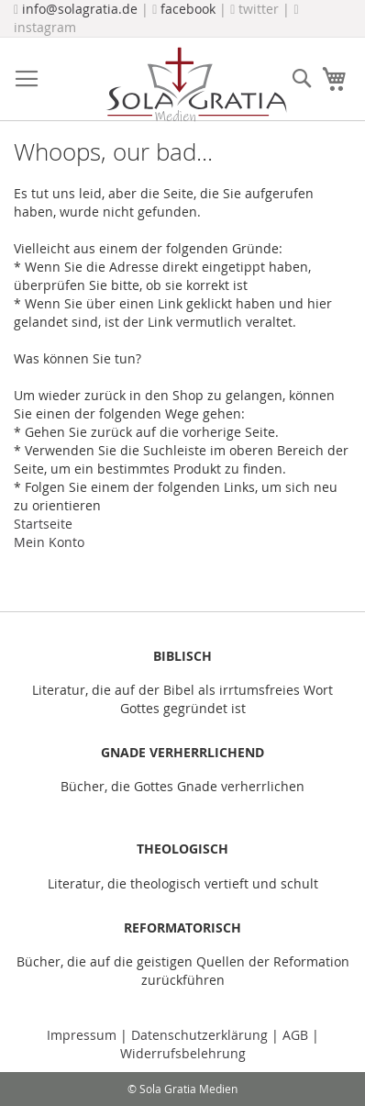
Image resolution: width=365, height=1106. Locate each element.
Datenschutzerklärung (199, 1035)
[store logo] (196, 84)
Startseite (43, 523)
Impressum (83, 1035)
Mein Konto (49, 542)
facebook (188, 8)
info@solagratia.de (80, 8)
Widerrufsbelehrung (183, 1053)
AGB (295, 1035)
